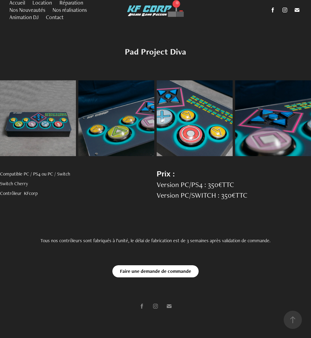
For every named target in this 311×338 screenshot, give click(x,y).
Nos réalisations (70, 9)
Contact (54, 17)
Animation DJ (24, 17)
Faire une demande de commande (155, 271)
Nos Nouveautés (27, 9)
